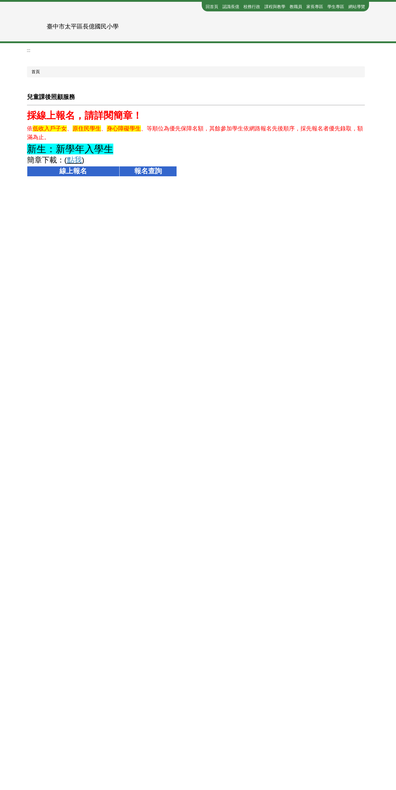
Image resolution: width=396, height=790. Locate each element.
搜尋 (364, 22)
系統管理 (261, 755)
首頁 (35, 152)
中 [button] (352, 196)
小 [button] (340, 196)
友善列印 (40, 656)
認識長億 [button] (230, 6)
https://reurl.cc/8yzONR (64, 324)
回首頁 (212, 6)
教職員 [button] (296, 6)
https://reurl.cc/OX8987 (139, 324)
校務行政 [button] (251, 6)
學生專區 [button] (335, 6)
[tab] (180, 116)
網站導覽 (356, 6)
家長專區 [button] (314, 6)
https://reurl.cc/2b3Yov (64, 426)
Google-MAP (226, 755)
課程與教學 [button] (274, 6)
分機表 (165, 744)
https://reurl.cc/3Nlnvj (139, 426)
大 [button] (364, 196)
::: (199, 6)
